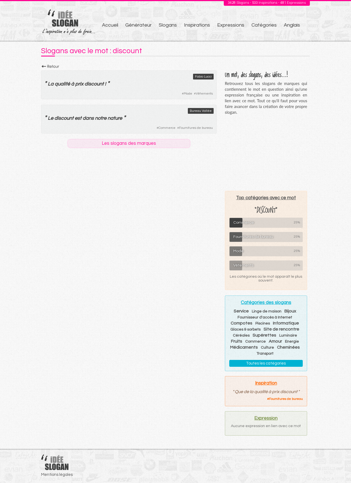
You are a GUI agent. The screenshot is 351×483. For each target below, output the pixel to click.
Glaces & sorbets (245, 329)
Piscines (262, 323)
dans (88, 118)
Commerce (167, 128)
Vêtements (204, 93)
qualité (62, 84)
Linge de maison (266, 311)
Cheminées (288, 347)
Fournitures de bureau (196, 128)
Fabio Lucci (203, 76)
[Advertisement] (266, 152)
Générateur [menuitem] (138, 25)
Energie (292, 341)
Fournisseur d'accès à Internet (264, 317)
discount (94, 84)
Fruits (236, 341)
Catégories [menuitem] (264, 25)
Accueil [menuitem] (110, 25)
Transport (264, 354)
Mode (188, 93)
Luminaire (288, 335)
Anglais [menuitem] (292, 25)
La (50, 84)
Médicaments (244, 347)
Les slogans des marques (129, 143)
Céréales (241, 335)
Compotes (241, 323)
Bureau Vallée (201, 111)
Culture (267, 348)
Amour (275, 341)
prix (79, 84)
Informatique (286, 323)
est (78, 118)
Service (241, 311)
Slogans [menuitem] (168, 25)
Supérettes (264, 335)
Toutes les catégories (266, 363)
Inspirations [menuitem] (197, 25)
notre (100, 118)
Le (50, 118)
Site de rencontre (281, 329)
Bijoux (290, 311)
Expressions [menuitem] (230, 25)
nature (114, 118)
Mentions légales (57, 475)
